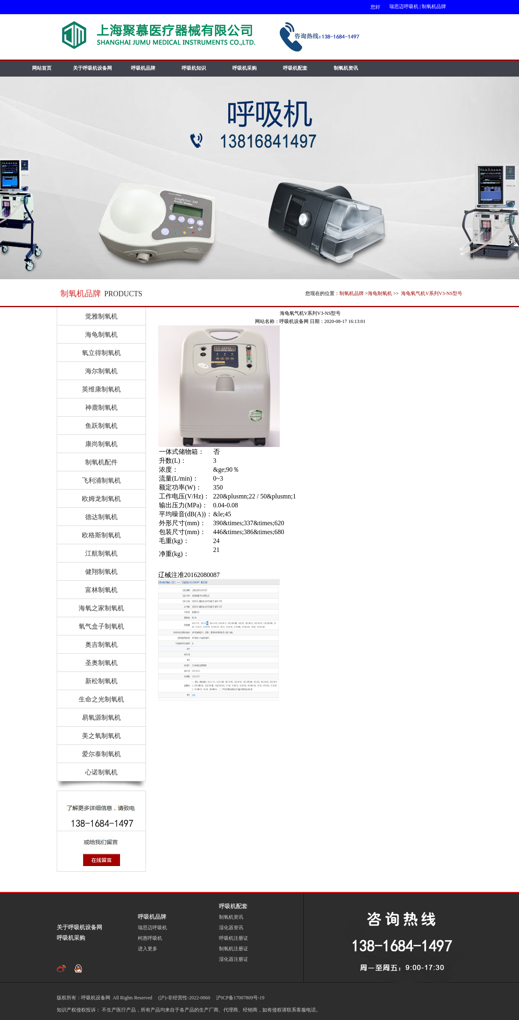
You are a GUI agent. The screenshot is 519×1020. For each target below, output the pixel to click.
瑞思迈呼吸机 (403, 6)
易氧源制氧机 (101, 717)
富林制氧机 (101, 589)
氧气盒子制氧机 (101, 626)
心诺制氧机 (101, 772)
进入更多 (147, 949)
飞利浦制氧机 (101, 480)
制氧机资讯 (346, 68)
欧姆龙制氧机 (101, 498)
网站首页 (41, 68)
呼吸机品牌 (143, 68)
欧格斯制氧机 (101, 535)
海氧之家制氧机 (101, 608)
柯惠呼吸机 (150, 938)
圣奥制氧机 (101, 662)
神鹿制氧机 (101, 407)
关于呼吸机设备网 (92, 68)
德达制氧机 (101, 516)
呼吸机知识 (194, 68)
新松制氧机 (101, 681)
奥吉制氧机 (101, 644)
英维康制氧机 (101, 389)
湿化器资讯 (231, 927)
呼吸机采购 (244, 68)
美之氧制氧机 (101, 735)
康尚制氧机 (101, 444)
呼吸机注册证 (233, 938)
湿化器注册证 (233, 959)
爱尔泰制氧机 (101, 754)
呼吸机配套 (295, 68)
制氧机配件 (101, 462)
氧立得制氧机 (101, 352)
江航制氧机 (101, 553)
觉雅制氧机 (101, 316)
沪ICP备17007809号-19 (239, 998)
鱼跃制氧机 (101, 425)
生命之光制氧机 (101, 699)
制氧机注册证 (233, 949)
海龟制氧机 (380, 293)
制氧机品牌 (434, 6)
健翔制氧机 (101, 571)
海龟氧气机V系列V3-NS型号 (431, 293)
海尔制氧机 (101, 371)
